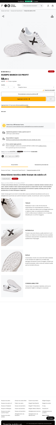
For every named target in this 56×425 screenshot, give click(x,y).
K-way (44, 405)
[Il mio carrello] (52, 6)
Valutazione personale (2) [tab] (41, 164)
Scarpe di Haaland (6, 405)
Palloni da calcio (19, 403)
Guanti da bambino (20, 408)
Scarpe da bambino (20, 405)
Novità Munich (6, 178)
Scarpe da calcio (5, 400)
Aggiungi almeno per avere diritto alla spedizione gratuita (14, 105)
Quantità (3, 84)
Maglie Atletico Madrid (34, 408)
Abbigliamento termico (35, 411)
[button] (28, 139)
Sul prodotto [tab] (14, 164)
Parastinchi (45, 408)
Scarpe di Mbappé (6, 408)
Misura (19, 84)
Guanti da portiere (33, 400)
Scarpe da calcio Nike (20, 400)
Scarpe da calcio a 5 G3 (29, 10)
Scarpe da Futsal (5, 10)
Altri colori (3, 111)
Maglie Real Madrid (34, 403)
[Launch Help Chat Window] (50, 418)
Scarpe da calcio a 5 (6, 403)
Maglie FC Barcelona (34, 405)
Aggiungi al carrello (23, 99)
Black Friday (45, 415)
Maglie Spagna (46, 400)
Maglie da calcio (46, 403)
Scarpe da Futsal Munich (17, 10)
